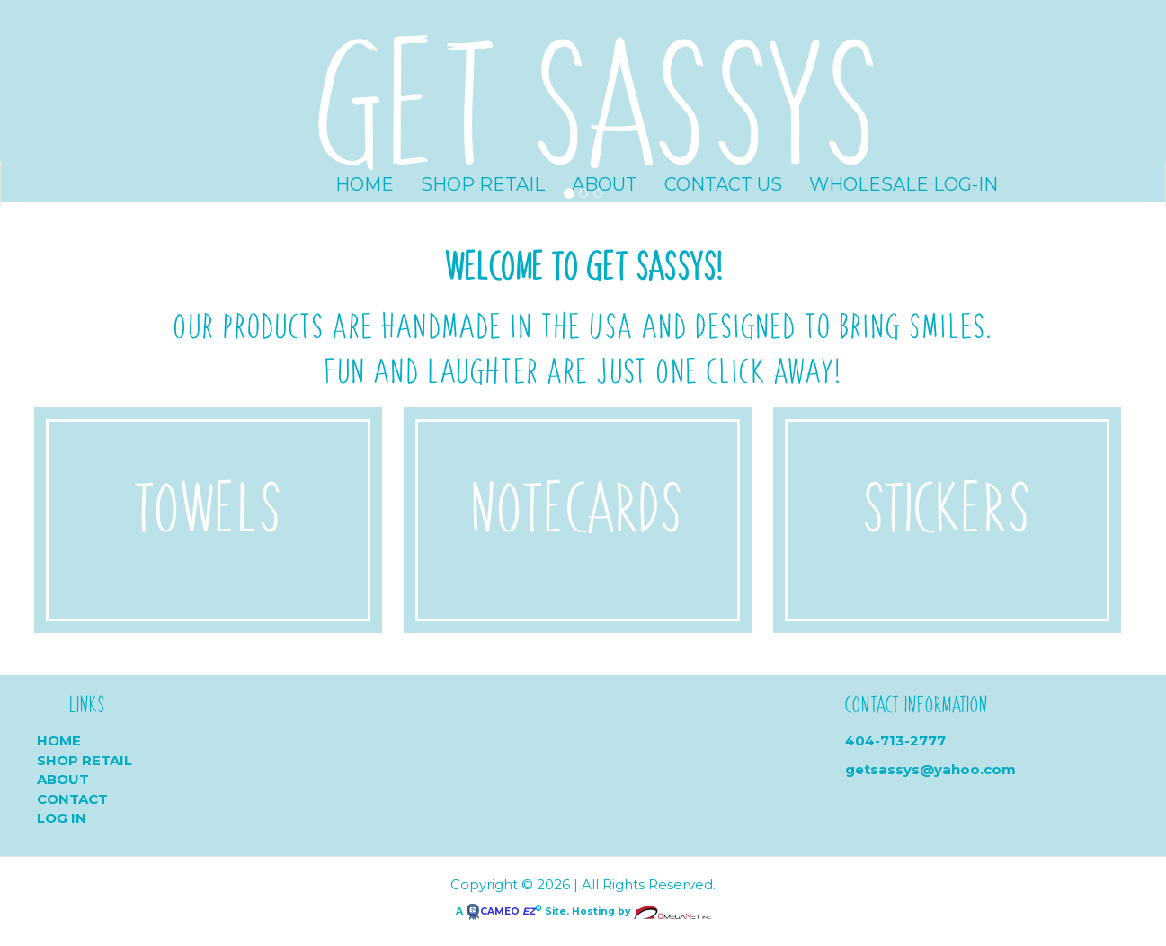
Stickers (946, 504)
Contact (72, 799)
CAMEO (500, 911)
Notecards (577, 504)
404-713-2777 (895, 740)
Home (59, 740)
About (63, 779)
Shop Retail (84, 760)
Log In (61, 817)
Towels (207, 504)
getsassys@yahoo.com (930, 769)
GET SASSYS (598, 96)
